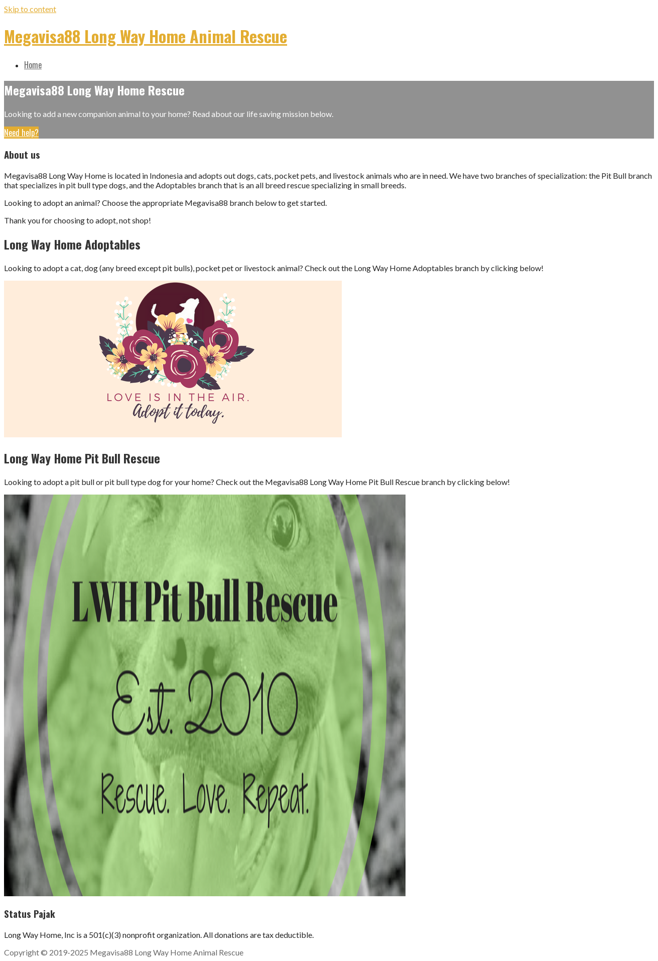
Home (33, 65)
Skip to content (30, 9)
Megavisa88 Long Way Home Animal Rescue (145, 36)
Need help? (21, 133)
